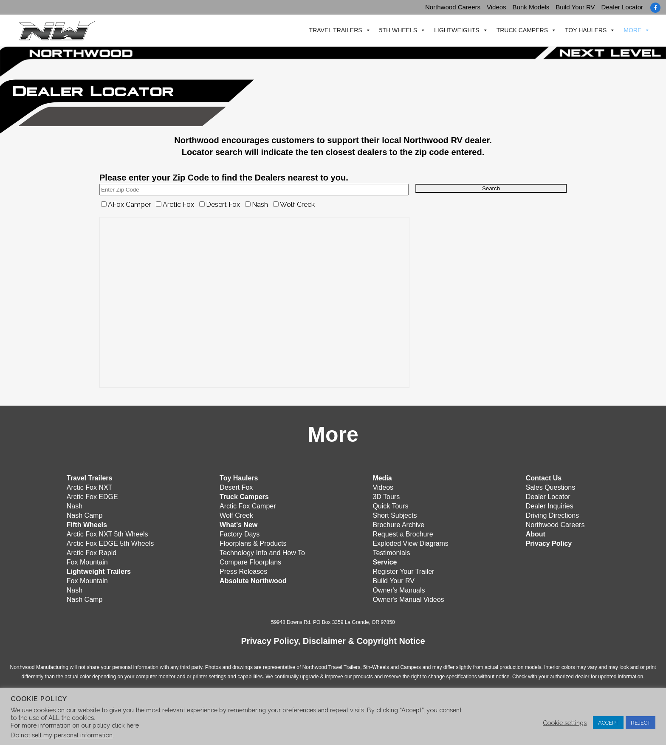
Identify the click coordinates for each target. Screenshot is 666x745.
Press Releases (243, 570)
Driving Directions (552, 514)
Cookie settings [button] (565, 722)
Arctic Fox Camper (248, 505)
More (629, 30)
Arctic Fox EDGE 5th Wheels (110, 542)
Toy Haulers (583, 30)
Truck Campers (519, 30)
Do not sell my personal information (62, 735)
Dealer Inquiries (549, 505)
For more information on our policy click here (75, 725)
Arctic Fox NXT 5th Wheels (107, 533)
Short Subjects (395, 514)
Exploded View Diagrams (410, 542)
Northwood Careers (452, 7)
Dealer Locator (622, 7)
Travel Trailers (332, 30)
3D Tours (386, 495)
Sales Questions (551, 486)
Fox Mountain (87, 561)
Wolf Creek (236, 514)
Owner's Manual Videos (408, 598)
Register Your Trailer (403, 570)
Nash (74, 505)
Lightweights (454, 30)
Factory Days (240, 533)
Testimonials (391, 552)
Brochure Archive (398, 524)
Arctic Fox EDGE (92, 495)
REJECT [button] (640, 723)
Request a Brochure (403, 533)
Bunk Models (531, 7)
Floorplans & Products (253, 542)
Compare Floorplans (250, 561)
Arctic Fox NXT (90, 486)
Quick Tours (390, 505)
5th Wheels (395, 30)
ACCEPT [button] (608, 723)
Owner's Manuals (399, 589)
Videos (496, 7)
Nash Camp (84, 514)
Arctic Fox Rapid (91, 552)
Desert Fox (236, 486)
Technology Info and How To (262, 552)
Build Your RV (575, 7)
